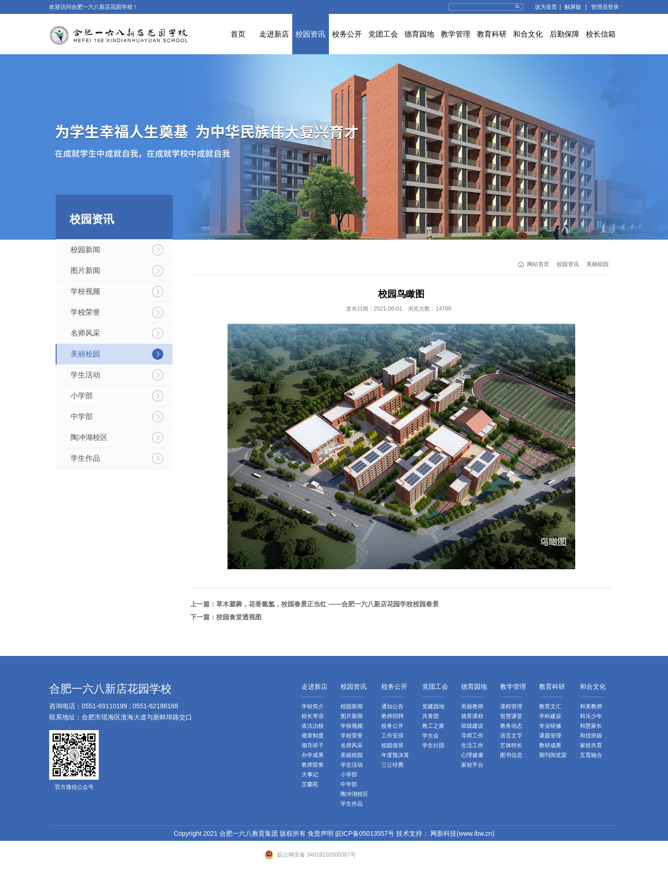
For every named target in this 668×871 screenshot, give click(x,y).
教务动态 (511, 726)
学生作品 (85, 458)
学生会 (430, 735)
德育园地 (419, 34)
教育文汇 (550, 706)
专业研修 (550, 726)
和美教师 (591, 706)
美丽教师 (472, 706)
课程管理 (511, 706)
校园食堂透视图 (239, 617)
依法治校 (313, 726)
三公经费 (392, 765)
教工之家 (433, 726)
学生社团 (433, 745)
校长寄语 (313, 716)
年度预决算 (395, 755)
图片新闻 (85, 270)
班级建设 (472, 726)
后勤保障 (564, 34)
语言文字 (511, 735)
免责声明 (321, 833)
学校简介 (313, 706)
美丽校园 (85, 354)
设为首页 (546, 7)
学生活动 (85, 375)
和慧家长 (591, 726)
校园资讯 (310, 34)
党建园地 (433, 706)
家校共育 (591, 745)
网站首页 (538, 264)
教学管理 (455, 34)
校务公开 (347, 34)
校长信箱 (601, 34)
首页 (238, 34)
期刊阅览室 (553, 755)
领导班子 (313, 745)
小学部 (82, 396)
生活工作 (472, 745)
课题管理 (550, 735)
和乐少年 (591, 716)
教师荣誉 (313, 765)
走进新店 (274, 34)
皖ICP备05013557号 (365, 833)
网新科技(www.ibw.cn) (462, 833)
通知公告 (392, 706)
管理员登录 (605, 7)
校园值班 (392, 745)
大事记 (310, 774)
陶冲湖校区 (89, 437)
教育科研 (492, 34)
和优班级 (591, 735)
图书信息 (511, 755)
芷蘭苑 (310, 784)
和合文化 (528, 34)
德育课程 (472, 716)
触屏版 (573, 7)
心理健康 (472, 755)
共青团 (430, 716)
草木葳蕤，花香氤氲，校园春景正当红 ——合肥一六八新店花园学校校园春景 (327, 604)
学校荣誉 (85, 312)
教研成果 (550, 745)
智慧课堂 (511, 716)
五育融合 (591, 755)
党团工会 (383, 34)
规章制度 (313, 735)
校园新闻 (85, 250)
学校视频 (85, 291)
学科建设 (550, 716)
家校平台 (472, 765)
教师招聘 (392, 716)
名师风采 (85, 333)
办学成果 (313, 755)
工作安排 (392, 735)
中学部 (82, 416)
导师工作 (472, 735)
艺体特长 (511, 745)
